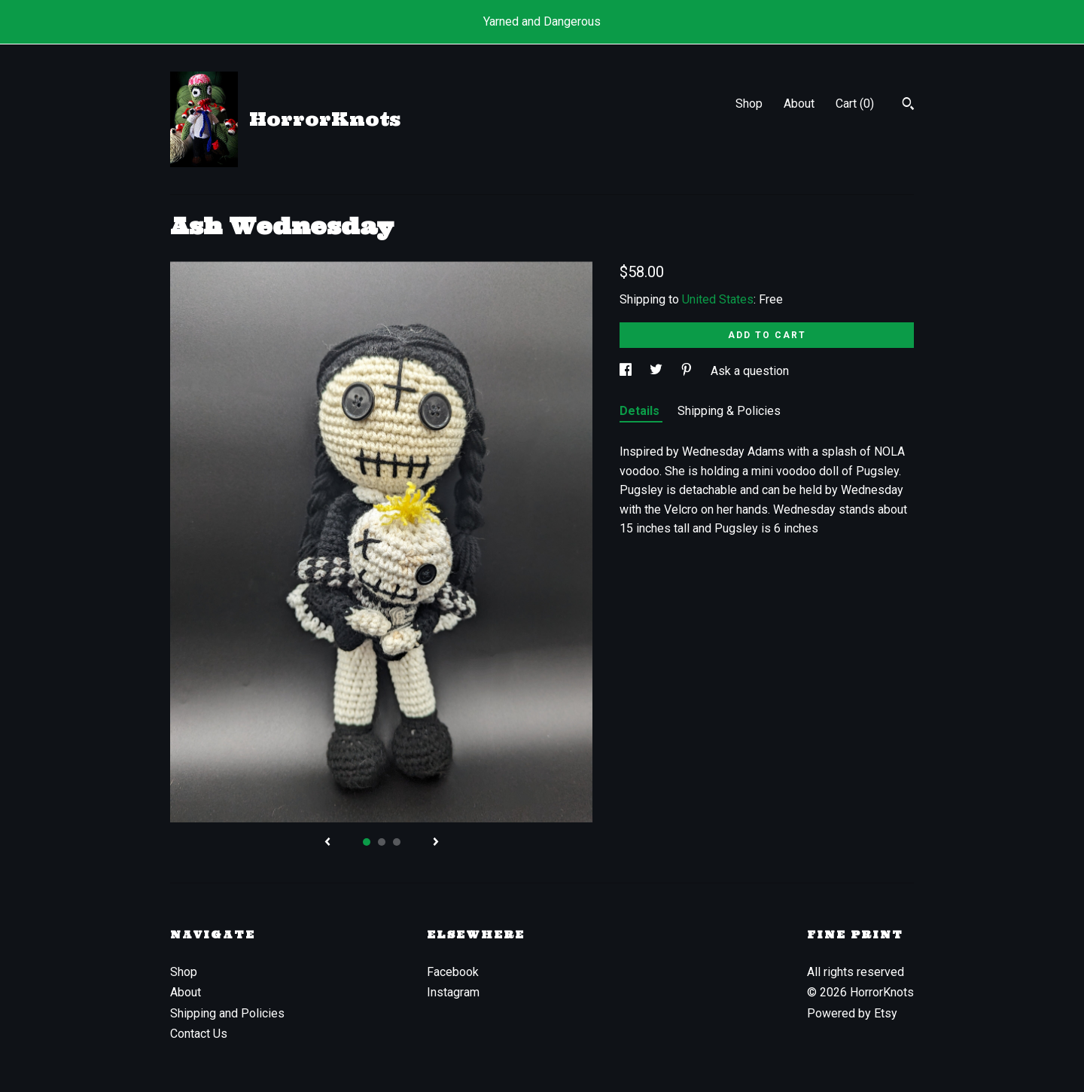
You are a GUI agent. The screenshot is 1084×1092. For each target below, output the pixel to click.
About (799, 103)
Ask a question (750, 371)
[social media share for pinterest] (688, 371)
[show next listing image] (436, 842)
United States (718, 299)
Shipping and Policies (227, 1013)
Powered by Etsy (852, 1013)
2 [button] (381, 842)
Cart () (855, 103)
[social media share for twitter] (657, 371)
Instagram (453, 992)
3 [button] (396, 842)
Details (641, 411)
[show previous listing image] (327, 842)
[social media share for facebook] (627, 371)
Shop (749, 103)
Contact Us (198, 1033)
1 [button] (366, 842)
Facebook (453, 972)
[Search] (908, 105)
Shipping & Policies (729, 411)
